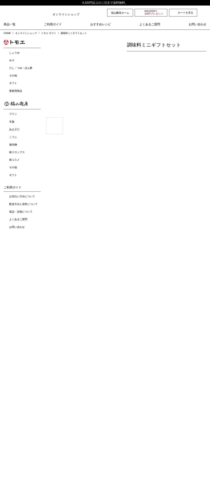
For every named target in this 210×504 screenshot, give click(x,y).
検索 (204, 12)
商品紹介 (9, 438)
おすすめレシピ (100, 24)
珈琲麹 (13, 144)
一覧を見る (126, 265)
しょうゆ (14, 52)
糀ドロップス (17, 151)
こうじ (13, 136)
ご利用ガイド (53, 24)
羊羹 (11, 121)
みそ (11, 60)
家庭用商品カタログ (119, 463)
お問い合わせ (197, 24)
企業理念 (11, 458)
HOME (7, 33)
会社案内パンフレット (120, 458)
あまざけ (14, 128)
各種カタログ (112, 451)
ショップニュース (66, 465)
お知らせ (59, 451)
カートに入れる (181, 89)
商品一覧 (9, 24)
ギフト (13, 83)
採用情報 (11, 468)
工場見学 (59, 444)
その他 (13, 75)
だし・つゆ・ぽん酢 (20, 67)
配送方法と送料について (23, 203)
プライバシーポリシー (92, 485)
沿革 (9, 463)
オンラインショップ (25, 33)
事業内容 (9, 444)
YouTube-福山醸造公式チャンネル (125, 444)
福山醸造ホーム (120, 13)
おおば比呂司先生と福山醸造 (122, 438)
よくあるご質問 (149, 24)
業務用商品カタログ (119, 468)
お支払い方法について (22, 195)
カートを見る (185, 12)
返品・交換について (20, 211)
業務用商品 (15, 90)
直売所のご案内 (63, 438)
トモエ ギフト (48, 33)
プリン (13, 113)
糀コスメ (14, 159)
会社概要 (9, 451)
